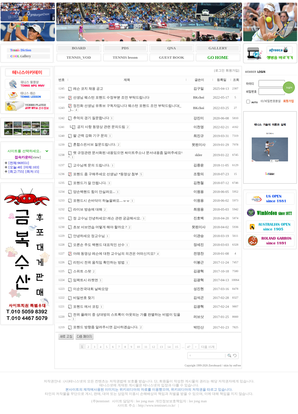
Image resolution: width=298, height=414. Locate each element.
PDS (125, 48)
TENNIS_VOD (79, 57)
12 (153, 346)
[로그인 (219, 70)
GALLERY (218, 48)
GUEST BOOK (171, 57)
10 (138, 346)
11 (145, 346)
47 (188, 346)
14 (169, 346)
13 (161, 346)
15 (176, 346)
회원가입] (233, 70)
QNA (171, 48)
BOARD (78, 48)
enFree (237, 365)
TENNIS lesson (125, 57)
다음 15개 (208, 346)
